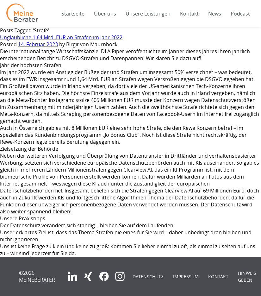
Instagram (120, 276)
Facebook (104, 276)
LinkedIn (72, 276)
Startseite (72, 13)
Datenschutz (148, 277)
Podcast (240, 13)
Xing (88, 276)
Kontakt (189, 13)
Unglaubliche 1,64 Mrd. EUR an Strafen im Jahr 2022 (61, 37)
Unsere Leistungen (148, 13)
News (214, 13)
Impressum (186, 277)
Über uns (105, 13)
